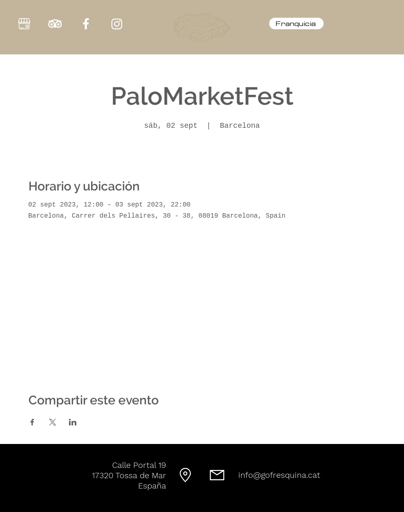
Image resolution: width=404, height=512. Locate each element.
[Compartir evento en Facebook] (32, 422)
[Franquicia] (296, 23)
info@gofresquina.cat (279, 475)
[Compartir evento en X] (52, 422)
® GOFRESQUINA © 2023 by (193, 508)
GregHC (231, 508)
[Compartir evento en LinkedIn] (73, 422)
